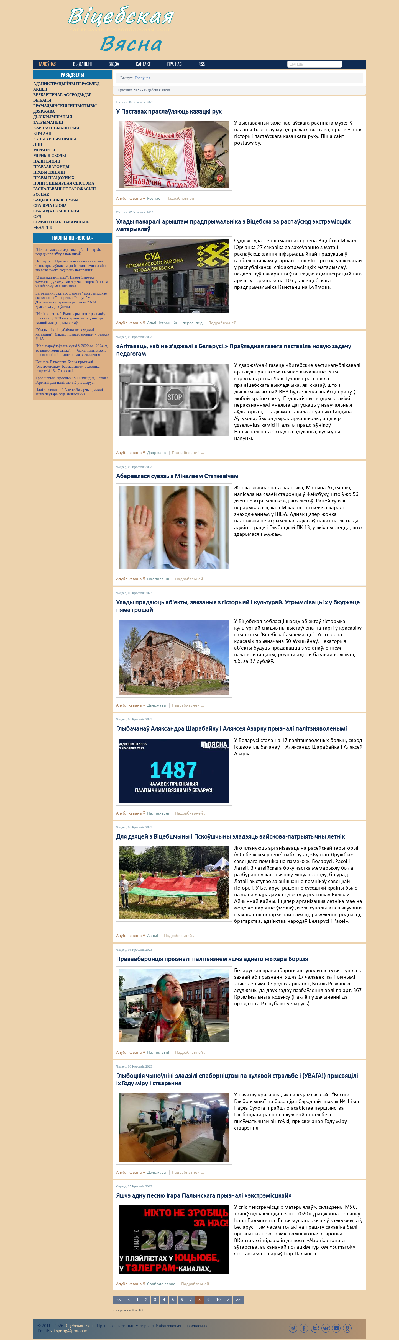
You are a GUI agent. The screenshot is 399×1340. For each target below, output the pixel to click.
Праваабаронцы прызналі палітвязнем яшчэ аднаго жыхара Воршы (212, 959)
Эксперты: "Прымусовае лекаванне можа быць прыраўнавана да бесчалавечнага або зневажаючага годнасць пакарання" (70, 265)
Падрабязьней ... (182, 198)
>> (238, 1300)
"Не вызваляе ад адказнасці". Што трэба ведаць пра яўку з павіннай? (68, 252)
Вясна (130, 43)
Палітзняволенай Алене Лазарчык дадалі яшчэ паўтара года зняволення (69, 392)
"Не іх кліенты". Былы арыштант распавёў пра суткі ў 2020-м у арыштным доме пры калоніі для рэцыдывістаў (70, 318)
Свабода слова (161, 1284)
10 (218, 1300)
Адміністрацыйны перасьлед (175, 323)
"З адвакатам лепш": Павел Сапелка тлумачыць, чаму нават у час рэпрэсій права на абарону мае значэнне (71, 281)
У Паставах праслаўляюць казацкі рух (168, 112)
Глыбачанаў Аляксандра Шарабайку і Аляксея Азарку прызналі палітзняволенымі (231, 729)
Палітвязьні (158, 579)
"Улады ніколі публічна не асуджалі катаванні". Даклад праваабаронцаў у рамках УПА (72, 334)
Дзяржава (156, 453)
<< (118, 1300)
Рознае (153, 198)
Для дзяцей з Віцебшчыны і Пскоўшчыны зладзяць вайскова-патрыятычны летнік (230, 837)
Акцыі (152, 936)
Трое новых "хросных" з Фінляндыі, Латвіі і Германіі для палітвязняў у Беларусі (71, 380)
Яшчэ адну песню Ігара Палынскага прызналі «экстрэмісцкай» (203, 1196)
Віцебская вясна (79, 1325)
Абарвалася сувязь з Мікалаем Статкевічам (177, 476)
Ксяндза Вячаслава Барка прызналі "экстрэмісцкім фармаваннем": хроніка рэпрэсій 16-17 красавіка (67, 366)
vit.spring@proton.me (69, 1330)
